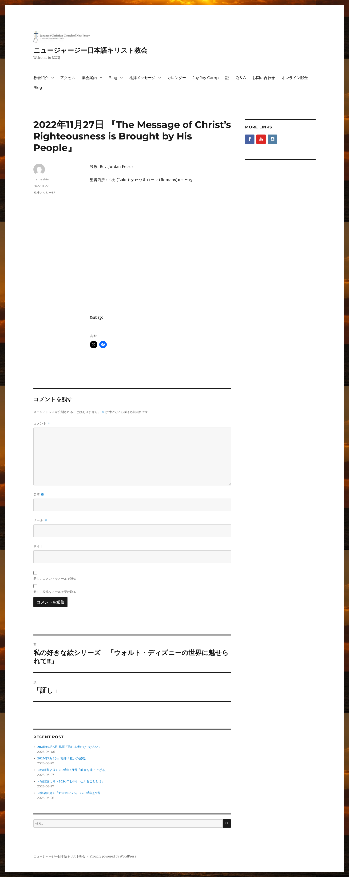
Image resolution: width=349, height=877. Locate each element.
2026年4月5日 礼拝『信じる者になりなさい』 (69, 747)
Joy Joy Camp (206, 77)
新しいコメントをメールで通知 (54, 578)
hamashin (41, 179)
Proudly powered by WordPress (113, 856)
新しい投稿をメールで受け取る (54, 592)
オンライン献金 (295, 77)
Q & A (241, 77)
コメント (42, 423)
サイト (38, 546)
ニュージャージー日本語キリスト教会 (90, 50)
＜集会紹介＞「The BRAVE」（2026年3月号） (70, 793)
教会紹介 (40, 77)
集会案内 (89, 77)
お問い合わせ (263, 77)
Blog (113, 77)
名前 (38, 494)
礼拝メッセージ (142, 77)
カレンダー (176, 77)
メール (40, 520)
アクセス (67, 77)
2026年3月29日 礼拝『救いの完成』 (62, 758)
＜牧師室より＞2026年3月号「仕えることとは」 (71, 781)
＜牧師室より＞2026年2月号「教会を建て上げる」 (72, 770)
